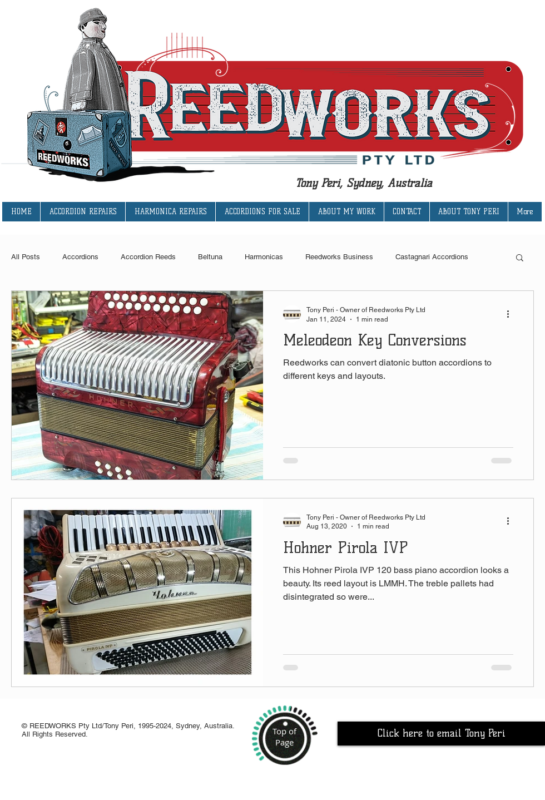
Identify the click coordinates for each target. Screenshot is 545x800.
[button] (519, 258)
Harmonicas (264, 257)
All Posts (25, 257)
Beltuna (210, 257)
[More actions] (511, 313)
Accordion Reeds (148, 257)
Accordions (80, 257)
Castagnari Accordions (431, 257)
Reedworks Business (339, 257)
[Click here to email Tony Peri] (441, 733)
